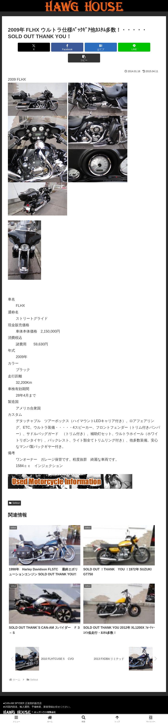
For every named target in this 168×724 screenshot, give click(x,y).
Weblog (78, 711)
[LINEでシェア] (109, 47)
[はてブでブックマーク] (84, 47)
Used (65, 711)
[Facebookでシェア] (58, 47)
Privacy (92, 711)
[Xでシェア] (33, 47)
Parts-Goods (109, 711)
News (53, 711)
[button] (135, 47)
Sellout (14, 492)
